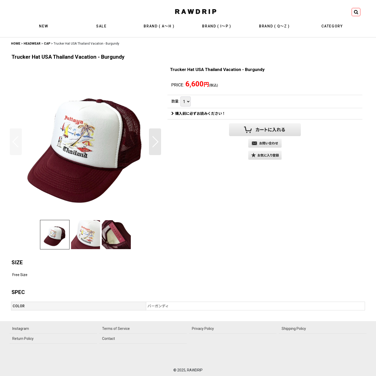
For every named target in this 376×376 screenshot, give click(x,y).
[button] (356, 12)
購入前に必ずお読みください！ (198, 113)
